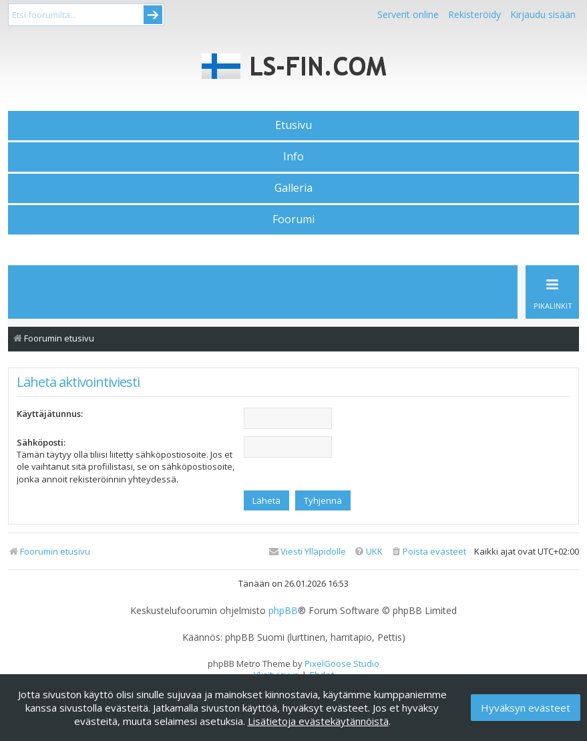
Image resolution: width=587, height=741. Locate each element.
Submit (153, 14)
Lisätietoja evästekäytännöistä (318, 721)
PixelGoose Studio (342, 663)
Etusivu (293, 125)
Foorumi (293, 219)
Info (293, 156)
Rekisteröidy (474, 14)
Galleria (293, 187)
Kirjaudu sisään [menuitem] (543, 14)
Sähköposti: (41, 442)
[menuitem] (428, 551)
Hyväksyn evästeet (525, 707)
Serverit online (408, 14)
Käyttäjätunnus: (50, 414)
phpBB (283, 611)
